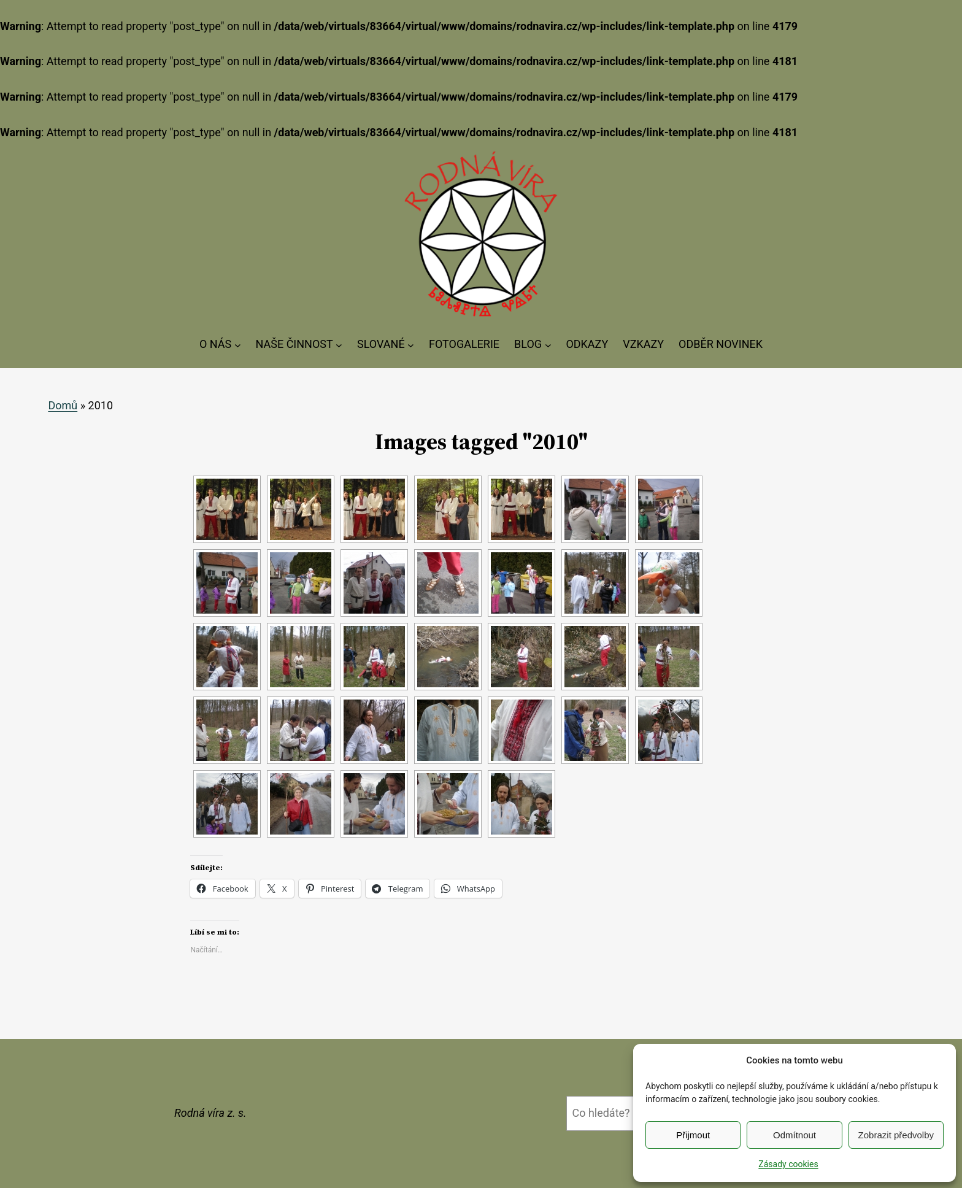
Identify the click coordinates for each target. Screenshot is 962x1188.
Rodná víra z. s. (210, 1112)
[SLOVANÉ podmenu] (410, 344)
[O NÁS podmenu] (237, 344)
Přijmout (693, 1135)
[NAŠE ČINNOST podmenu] (339, 344)
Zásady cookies (788, 1164)
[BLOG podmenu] (548, 344)
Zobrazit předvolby (896, 1135)
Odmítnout (794, 1135)
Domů (62, 405)
